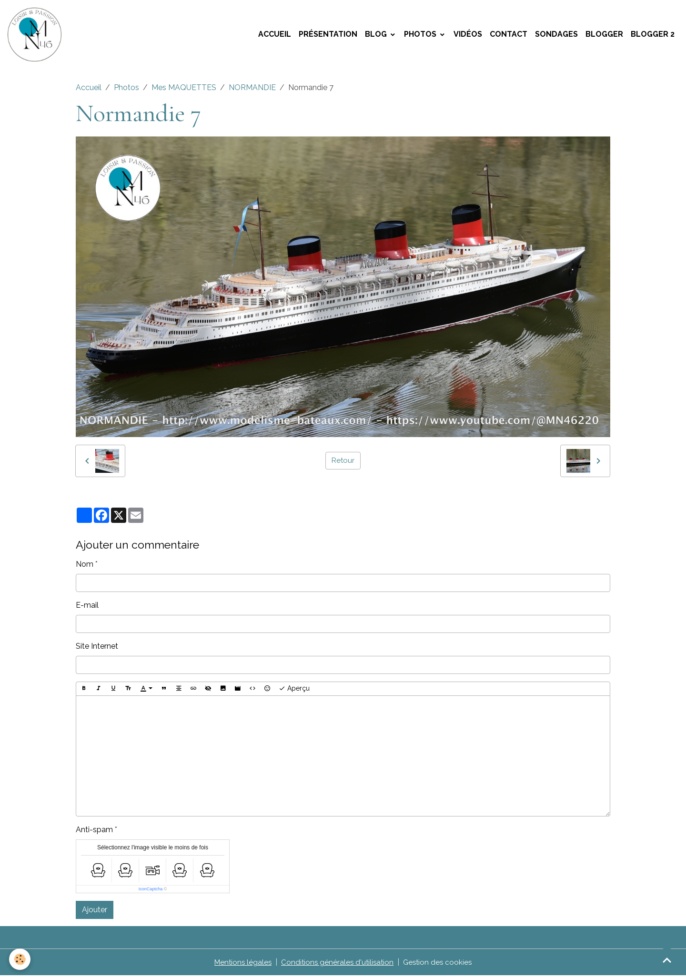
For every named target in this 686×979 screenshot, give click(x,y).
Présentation (328, 36)
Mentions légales (240, 965)
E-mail (87, 608)
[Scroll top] (667, 960)
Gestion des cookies (439, 965)
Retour (343, 464)
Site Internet (97, 649)
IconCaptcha (151, 892)
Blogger (604, 36)
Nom (84, 567)
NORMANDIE (252, 90)
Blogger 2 (653, 36)
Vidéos (468, 36)
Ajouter (94, 913)
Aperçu (294, 692)
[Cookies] (20, 959)
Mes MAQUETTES (183, 90)
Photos (421, 36)
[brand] (38, 36)
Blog (377, 36)
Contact (508, 36)
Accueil (274, 36)
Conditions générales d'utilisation (337, 965)
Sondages (556, 36)
